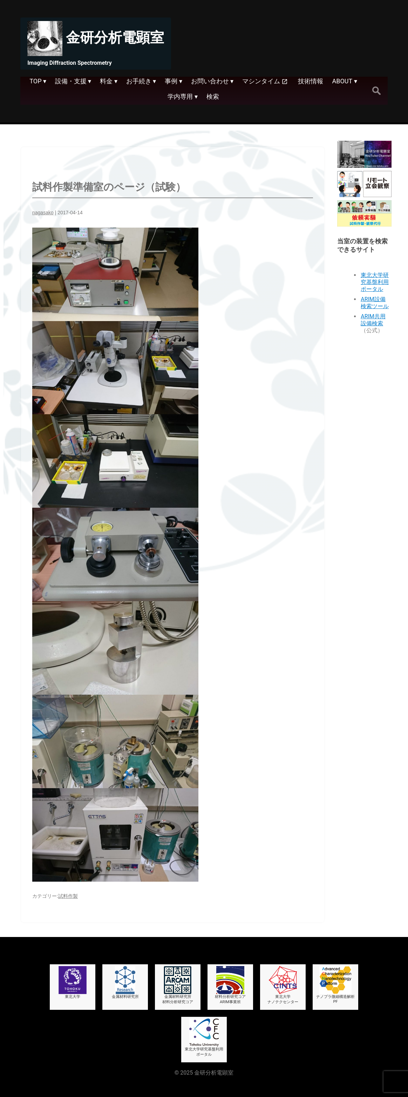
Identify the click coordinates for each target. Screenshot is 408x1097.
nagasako (43, 212)
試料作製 (68, 896)
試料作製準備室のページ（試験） (109, 187)
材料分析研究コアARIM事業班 (230, 985)
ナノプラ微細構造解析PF (335, 985)
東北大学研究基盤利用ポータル (375, 282)
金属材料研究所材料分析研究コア (177, 985)
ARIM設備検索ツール (375, 303)
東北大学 (73, 982)
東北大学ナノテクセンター (282, 985)
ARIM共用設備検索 (373, 320)
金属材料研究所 (125, 982)
